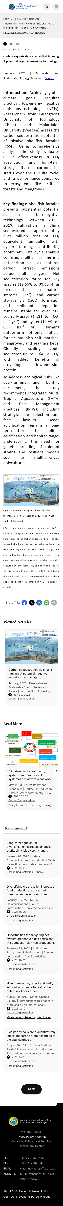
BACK (31, 1089)
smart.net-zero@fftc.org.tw (37, 1168)
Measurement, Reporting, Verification (29, 1017)
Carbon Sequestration (20, 872)
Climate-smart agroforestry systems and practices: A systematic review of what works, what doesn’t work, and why (31, 775)
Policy (45, 1191)
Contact (42, 1136)
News (35, 1191)
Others (39, 872)
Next (56, 771)
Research (20, 19)
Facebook (24, 603)
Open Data (10, 1196)
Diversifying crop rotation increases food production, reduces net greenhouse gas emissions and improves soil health (30, 890)
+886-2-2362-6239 (32, 1157)
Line (46, 603)
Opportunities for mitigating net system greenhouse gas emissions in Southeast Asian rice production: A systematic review (30, 939)
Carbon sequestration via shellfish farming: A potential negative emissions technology (29, 28)
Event (22, 1196)
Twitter (32, 603)
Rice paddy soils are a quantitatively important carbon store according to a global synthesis (31, 1035)
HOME (6, 19)
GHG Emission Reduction (21, 915)
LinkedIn (39, 603)
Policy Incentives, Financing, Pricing (29, 805)
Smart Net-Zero (22, 6)
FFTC (31, 1196)
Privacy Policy (25, 1136)
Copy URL (54, 603)
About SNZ (10, 1191)
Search (47, 7)
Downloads (43, 1196)
